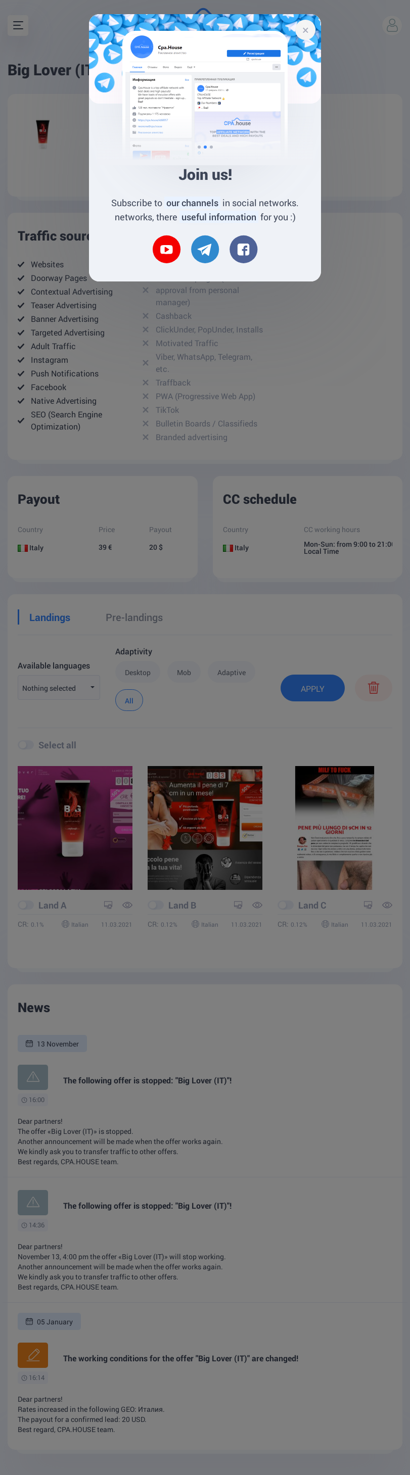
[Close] (305, 30)
